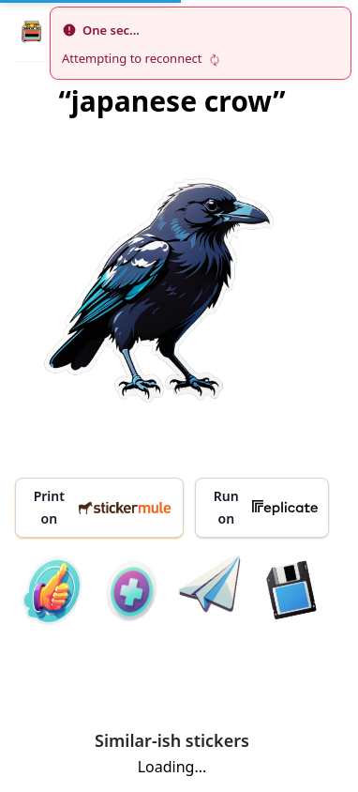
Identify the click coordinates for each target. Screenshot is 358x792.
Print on (103, 507)
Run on (266, 507)
